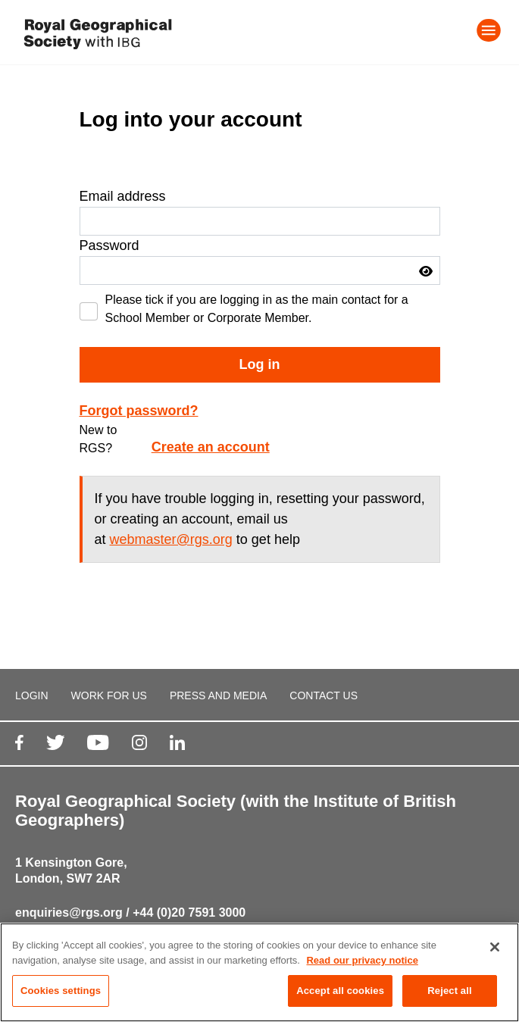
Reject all (449, 991)
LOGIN (31, 695)
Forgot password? (139, 410)
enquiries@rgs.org (69, 912)
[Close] (494, 947)
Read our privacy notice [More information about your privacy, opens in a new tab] (361, 960)
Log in (259, 364)
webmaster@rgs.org (171, 539)
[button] (426, 271)
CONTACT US (323, 695)
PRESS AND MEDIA (218, 695)
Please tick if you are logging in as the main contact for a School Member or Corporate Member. (256, 308)
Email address (123, 196)
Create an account (211, 447)
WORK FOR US (109, 695)
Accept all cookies (340, 991)
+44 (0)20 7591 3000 (189, 912)
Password (109, 245)
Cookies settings (60, 991)
